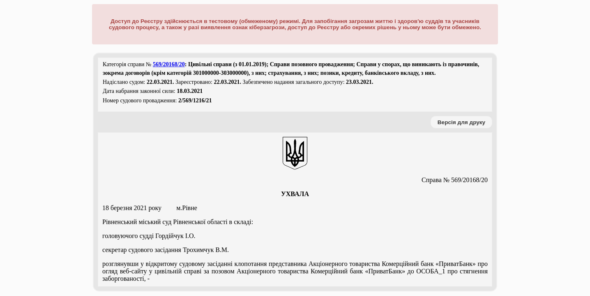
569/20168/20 (169, 64)
